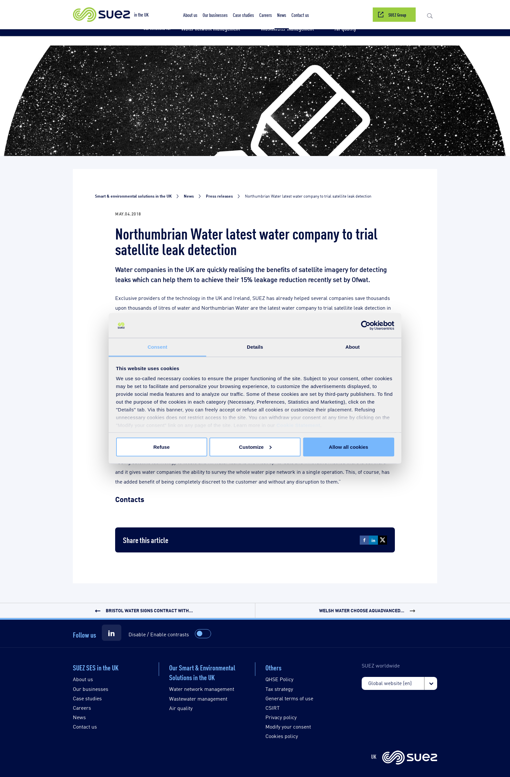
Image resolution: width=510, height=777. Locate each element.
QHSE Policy (279, 679)
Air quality (181, 708)
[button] (430, 14)
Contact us (85, 726)
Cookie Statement (298, 425)
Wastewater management (198, 698)
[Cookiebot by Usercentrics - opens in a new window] (365, 325)
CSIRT (272, 707)
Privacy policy (281, 717)
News (79, 717)
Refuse (161, 446)
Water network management (201, 688)
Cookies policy (281, 735)
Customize (255, 446)
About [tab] (352, 347)
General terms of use (289, 698)
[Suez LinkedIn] (111, 633)
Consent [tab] (158, 347)
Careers (82, 707)
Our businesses (90, 688)
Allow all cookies (348, 446)
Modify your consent (288, 726)
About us (83, 679)
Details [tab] (255, 347)
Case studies (87, 698)
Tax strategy (279, 688)
